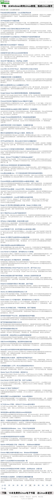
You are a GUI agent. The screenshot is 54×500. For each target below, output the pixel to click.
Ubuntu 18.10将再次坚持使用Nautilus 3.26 (14, 292)
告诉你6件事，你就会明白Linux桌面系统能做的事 (16, 335)
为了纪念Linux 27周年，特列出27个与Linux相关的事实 (18, 404)
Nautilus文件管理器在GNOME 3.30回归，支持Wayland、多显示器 (21, 468)
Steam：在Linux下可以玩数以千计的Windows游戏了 (17, 157)
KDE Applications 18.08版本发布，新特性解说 (15, 260)
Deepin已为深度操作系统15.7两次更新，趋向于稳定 (17, 284)
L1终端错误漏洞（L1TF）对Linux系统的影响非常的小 (17, 365)
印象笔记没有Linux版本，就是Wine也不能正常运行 (17, 357)
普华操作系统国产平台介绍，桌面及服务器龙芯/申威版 (18, 315)
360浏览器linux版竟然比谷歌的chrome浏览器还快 (16, 412)
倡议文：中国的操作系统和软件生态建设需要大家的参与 (18, 420)
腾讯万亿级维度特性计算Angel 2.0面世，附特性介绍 (17, 133)
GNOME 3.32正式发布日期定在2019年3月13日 (15, 28)
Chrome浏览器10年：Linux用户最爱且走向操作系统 (17, 197)
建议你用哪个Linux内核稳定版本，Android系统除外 (17, 396)
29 (34, 485)
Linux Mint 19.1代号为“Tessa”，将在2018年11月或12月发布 (19, 69)
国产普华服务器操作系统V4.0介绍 (11, 322)
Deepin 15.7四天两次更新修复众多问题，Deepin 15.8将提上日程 (21, 205)
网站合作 (28, 496)
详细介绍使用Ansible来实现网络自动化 (13, 245)
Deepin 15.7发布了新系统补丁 (10, 388)
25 (17, 485)
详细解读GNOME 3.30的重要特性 (11, 77)
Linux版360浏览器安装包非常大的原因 (13, 436)
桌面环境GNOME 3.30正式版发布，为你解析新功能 (17, 125)
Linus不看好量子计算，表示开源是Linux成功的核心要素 (18, 229)
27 (26, 485)
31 (43, 485)
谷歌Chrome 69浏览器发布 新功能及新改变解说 (15, 165)
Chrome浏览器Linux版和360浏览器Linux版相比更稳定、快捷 (20, 181)
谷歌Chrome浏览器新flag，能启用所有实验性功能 (16, 341)
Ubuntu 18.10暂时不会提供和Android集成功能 (15, 237)
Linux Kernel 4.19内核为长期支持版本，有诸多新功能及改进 (19, 149)
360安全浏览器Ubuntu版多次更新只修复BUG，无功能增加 (19, 109)
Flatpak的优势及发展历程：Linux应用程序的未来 (16, 12)
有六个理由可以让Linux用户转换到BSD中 (14, 213)
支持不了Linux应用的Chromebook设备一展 (14, 460)
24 (13, 485)
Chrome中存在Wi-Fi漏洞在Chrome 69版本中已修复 (17, 101)
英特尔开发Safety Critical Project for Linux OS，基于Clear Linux (21, 268)
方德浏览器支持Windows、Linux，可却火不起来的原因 (18, 428)
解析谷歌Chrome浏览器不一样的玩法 (12, 45)
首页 (7, 9)
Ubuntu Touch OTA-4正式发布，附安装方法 (14, 372)
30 (38, 485)
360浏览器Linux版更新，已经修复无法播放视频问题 (17, 477)
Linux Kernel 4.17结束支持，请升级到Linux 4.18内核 (17, 251)
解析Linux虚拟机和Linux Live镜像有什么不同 (15, 85)
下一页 (3, 488)
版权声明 (34, 496)
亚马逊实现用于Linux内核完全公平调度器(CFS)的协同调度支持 (20, 37)
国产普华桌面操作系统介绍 (9, 328)
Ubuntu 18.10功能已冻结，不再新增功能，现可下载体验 (18, 307)
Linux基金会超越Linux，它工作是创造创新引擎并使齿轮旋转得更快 (22, 173)
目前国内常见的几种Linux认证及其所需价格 (14, 53)
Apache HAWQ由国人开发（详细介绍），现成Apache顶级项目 (20, 444)
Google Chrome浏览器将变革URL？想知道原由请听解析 (18, 117)
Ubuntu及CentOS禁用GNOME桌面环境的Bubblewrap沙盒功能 (20, 349)
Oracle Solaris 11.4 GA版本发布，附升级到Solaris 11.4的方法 (20, 299)
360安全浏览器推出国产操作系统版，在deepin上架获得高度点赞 (21, 275)
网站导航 (40, 496)
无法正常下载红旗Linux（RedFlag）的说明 (14, 61)
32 (47, 485)
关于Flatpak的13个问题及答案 (10, 20)
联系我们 (22, 496)
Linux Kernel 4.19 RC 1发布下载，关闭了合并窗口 (16, 380)
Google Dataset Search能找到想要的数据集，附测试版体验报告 (21, 93)
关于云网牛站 (14, 496)
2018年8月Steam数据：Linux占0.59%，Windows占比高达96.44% (21, 189)
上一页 (3, 485)
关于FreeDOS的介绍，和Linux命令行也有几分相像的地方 (19, 141)
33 (51, 485)
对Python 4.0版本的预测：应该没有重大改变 (14, 221)
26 (22, 485)
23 (9, 485)
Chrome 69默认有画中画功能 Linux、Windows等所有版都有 (19, 452)
